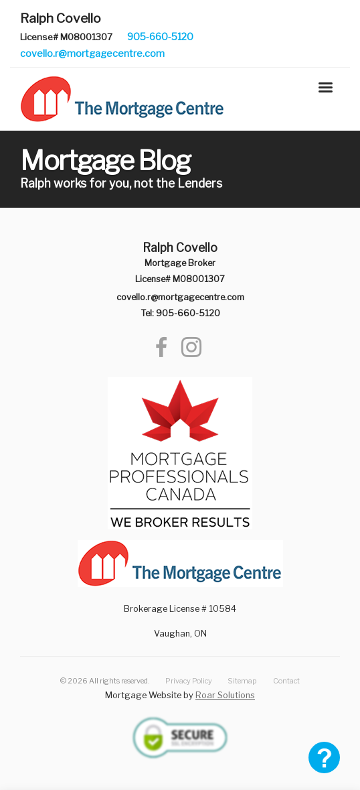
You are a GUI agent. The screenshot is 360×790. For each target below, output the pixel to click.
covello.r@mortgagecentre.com (92, 53)
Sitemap (242, 680)
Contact (286, 680)
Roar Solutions (225, 695)
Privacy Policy (188, 680)
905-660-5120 (160, 36)
